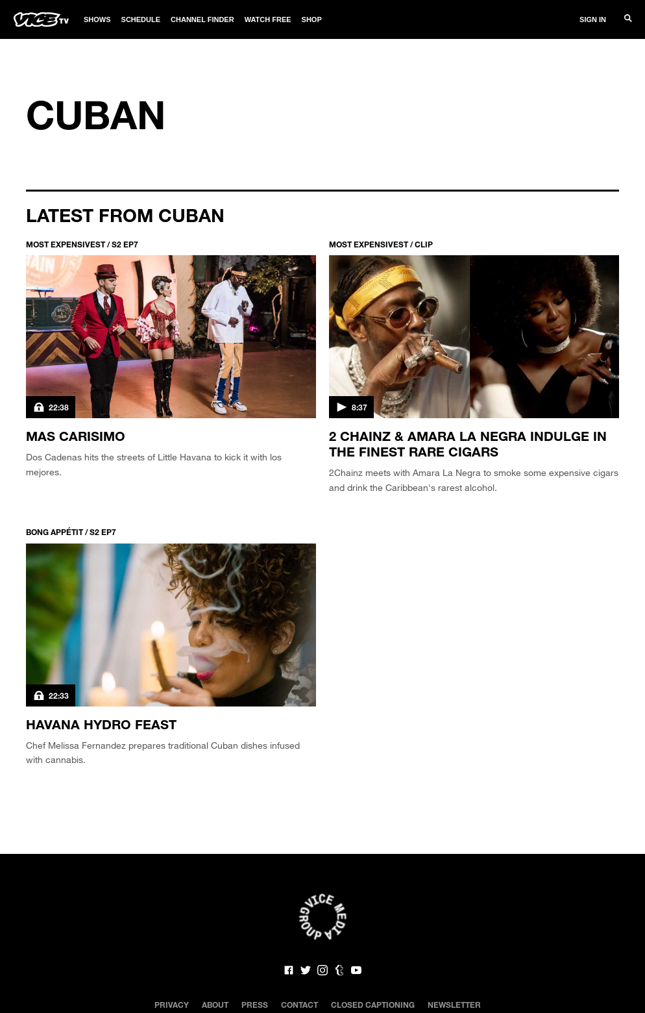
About (215, 1004)
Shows (97, 19)
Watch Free (268, 19)
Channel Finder (202, 19)
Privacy (171, 1004)
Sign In (592, 19)
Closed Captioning (373, 1004)
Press (254, 1004)
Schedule (141, 19)
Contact (299, 1004)
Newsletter (454, 1004)
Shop (312, 19)
